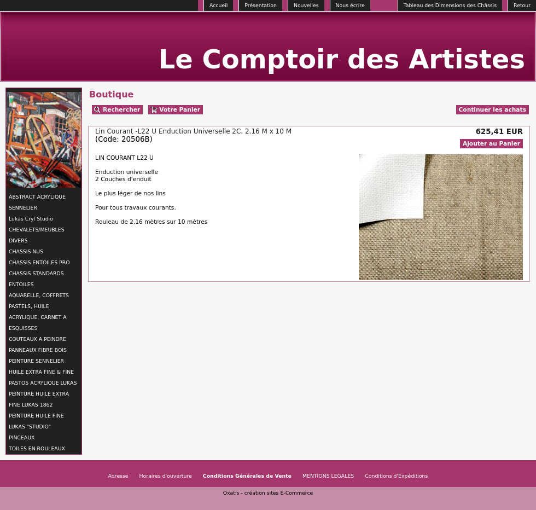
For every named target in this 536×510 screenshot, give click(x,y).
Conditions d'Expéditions (396, 476)
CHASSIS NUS (26, 251)
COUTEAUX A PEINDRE (37, 339)
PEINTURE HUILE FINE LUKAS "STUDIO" (36, 421)
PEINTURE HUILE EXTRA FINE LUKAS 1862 (39, 399)
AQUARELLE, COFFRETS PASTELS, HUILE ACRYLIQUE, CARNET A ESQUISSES (39, 311)
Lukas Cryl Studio (31, 219)
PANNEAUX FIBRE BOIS (38, 350)
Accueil (218, 5)
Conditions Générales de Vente (247, 476)
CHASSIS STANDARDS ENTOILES (36, 278)
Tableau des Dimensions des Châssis (450, 5)
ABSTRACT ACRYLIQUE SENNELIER (37, 202)
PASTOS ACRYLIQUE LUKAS (43, 383)
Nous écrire (350, 5)
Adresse (118, 476)
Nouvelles (306, 5)
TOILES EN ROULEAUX (37, 448)
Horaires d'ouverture (165, 476)
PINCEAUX (21, 437)
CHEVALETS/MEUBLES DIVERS (37, 235)
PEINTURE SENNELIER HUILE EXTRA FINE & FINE (41, 366)
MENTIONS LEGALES (328, 476)
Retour (522, 5)
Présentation (260, 5)
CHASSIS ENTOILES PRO (39, 262)
